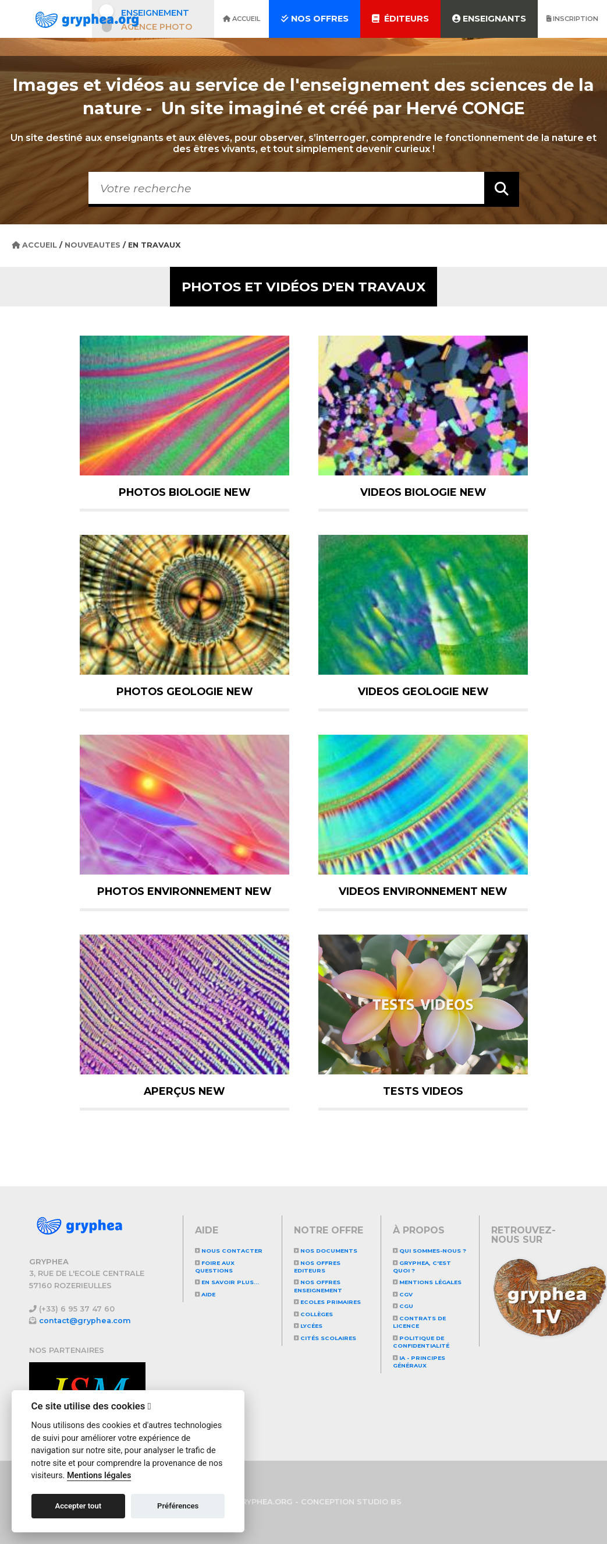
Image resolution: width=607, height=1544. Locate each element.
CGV (403, 1294)
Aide (205, 1294)
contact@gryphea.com (85, 1320)
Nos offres (315, 18)
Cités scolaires (325, 1338)
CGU (403, 1306)
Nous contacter (228, 1250)
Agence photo (156, 27)
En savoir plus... (227, 1282)
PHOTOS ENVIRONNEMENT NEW (184, 891)
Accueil (241, 19)
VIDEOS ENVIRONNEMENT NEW (423, 891)
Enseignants (489, 18)
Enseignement (155, 13)
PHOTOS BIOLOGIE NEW (184, 492)
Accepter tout (78, 1505)
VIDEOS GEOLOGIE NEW (423, 691)
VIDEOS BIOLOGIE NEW (423, 492)
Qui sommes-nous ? (429, 1250)
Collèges (313, 1314)
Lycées (308, 1326)
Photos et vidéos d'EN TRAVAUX (303, 287)
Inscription (572, 19)
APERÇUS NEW (184, 1091)
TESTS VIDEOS (423, 1091)
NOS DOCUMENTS (325, 1250)
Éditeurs (400, 18)
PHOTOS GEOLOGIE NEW (184, 691)
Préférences (177, 1505)
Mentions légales (427, 1282)
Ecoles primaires (327, 1302)
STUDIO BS (379, 1501)
